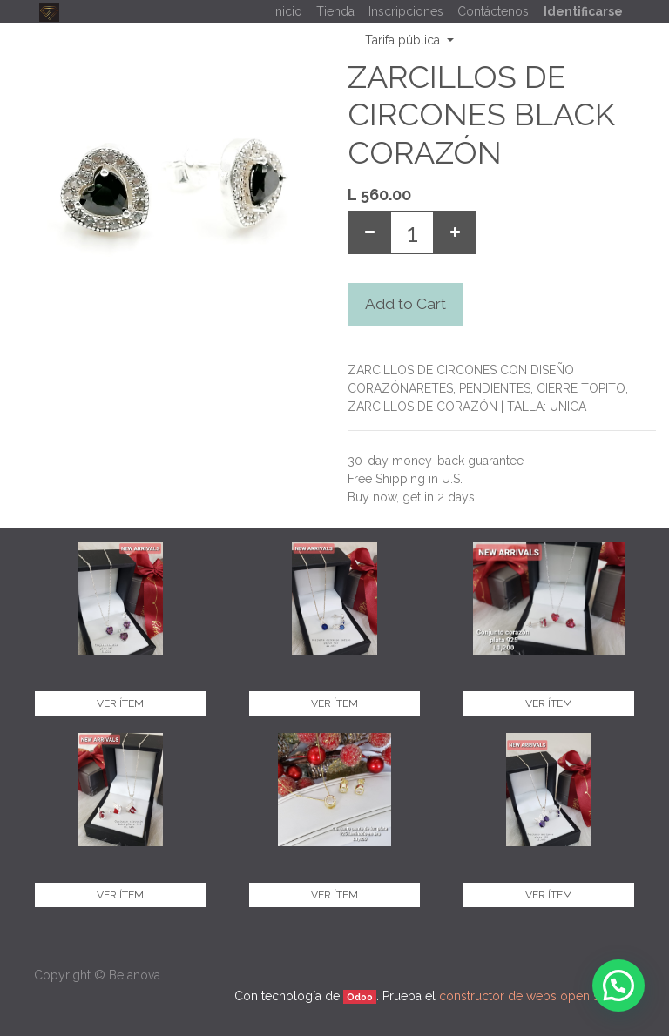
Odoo (360, 997)
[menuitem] (287, 12)
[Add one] (454, 232)
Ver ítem (120, 703)
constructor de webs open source (535, 996)
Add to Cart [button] (405, 304)
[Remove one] (369, 232)
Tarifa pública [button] (404, 40)
